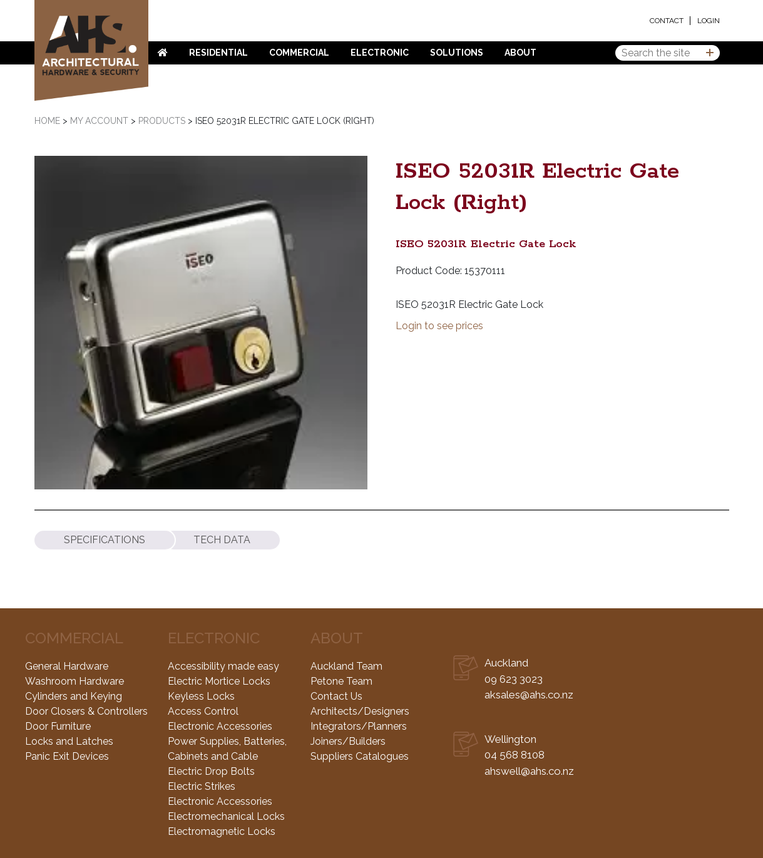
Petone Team (341, 681)
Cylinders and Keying (73, 696)
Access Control (203, 711)
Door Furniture (58, 726)
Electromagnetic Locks (221, 831)
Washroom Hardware (74, 681)
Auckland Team (346, 666)
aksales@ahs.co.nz (528, 694)
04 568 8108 (514, 754)
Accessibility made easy (223, 666)
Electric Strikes (201, 786)
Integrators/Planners (358, 726)
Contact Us (336, 696)
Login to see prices (439, 326)
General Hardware (66, 666)
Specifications (104, 540)
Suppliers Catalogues (359, 756)
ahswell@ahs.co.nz (529, 771)
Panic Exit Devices (67, 756)
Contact (667, 20)
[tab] (104, 540)
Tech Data (221, 540)
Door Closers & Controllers (86, 711)
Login (708, 20)
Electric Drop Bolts (211, 771)
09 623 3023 (513, 679)
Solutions (456, 53)
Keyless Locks (201, 696)
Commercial (299, 53)
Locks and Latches (69, 741)
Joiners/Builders (348, 741)
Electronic (380, 53)
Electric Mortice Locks (219, 681)
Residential (218, 53)
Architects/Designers (359, 711)
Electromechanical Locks (226, 816)
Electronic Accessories (220, 726)
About (520, 53)
